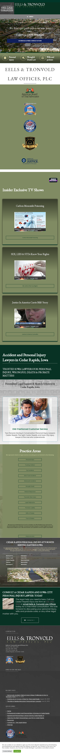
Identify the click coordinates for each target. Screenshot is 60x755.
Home (9, 711)
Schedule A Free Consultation (30, 41)
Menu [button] (31, 17)
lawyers (34, 549)
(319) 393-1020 (35, 35)
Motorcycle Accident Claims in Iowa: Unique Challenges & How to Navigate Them (27, 696)
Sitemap (10, 725)
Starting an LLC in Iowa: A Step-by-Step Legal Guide (23, 699)
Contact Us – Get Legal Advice (17, 722)
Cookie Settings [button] (7, 751)
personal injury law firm (12, 548)
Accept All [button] (17, 751)
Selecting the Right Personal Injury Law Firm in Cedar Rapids (25, 718)
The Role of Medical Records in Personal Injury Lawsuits (24, 701)
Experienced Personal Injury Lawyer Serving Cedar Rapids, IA (25, 716)
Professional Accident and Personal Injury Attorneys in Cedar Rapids (28, 713)
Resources (10, 720)
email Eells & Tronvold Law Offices (39, 604)
